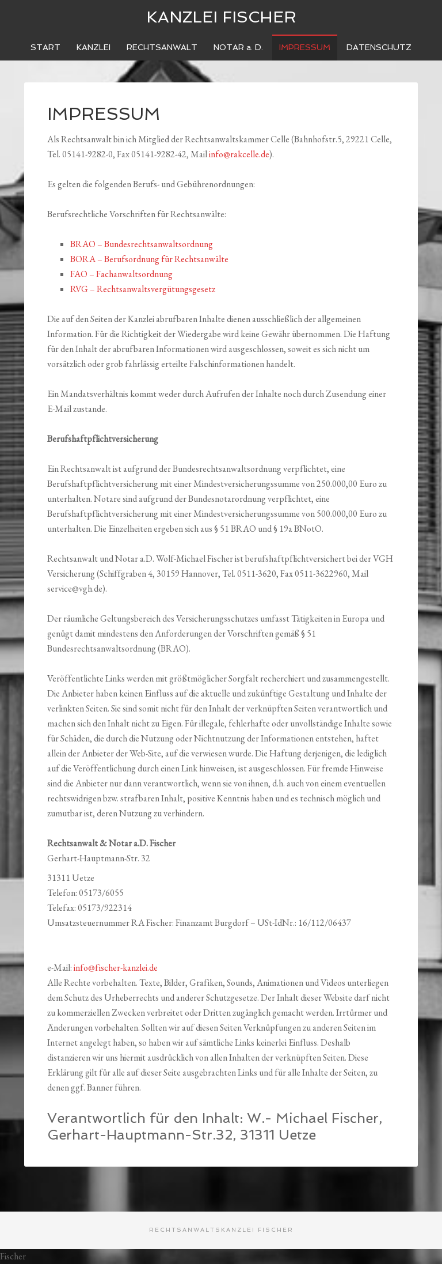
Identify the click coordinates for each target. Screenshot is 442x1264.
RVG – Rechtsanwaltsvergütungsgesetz (142, 289)
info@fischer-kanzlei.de (116, 968)
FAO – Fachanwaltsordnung (121, 274)
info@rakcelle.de (239, 154)
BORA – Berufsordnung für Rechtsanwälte (149, 259)
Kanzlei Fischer (221, 17)
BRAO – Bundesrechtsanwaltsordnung (141, 244)
